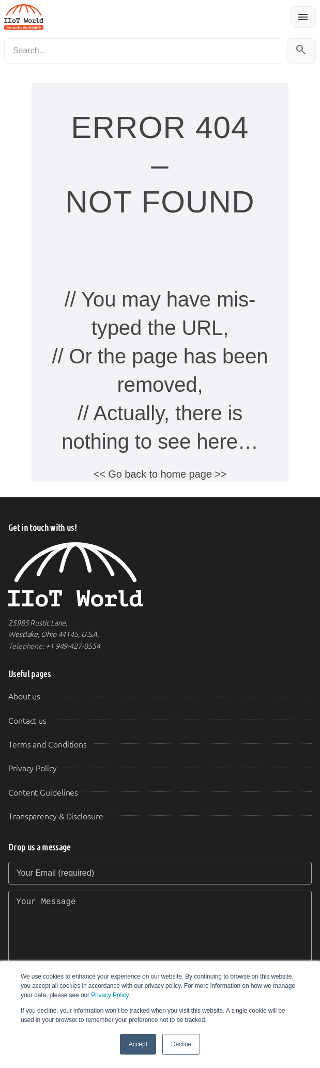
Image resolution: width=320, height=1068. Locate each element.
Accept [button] (138, 1044)
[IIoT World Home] (160, 574)
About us (24, 696)
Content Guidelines (43, 793)
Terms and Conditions (47, 745)
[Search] (143, 51)
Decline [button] (181, 1044)
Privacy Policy (109, 995)
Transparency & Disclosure (55, 816)
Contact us (27, 721)
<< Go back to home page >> (160, 474)
